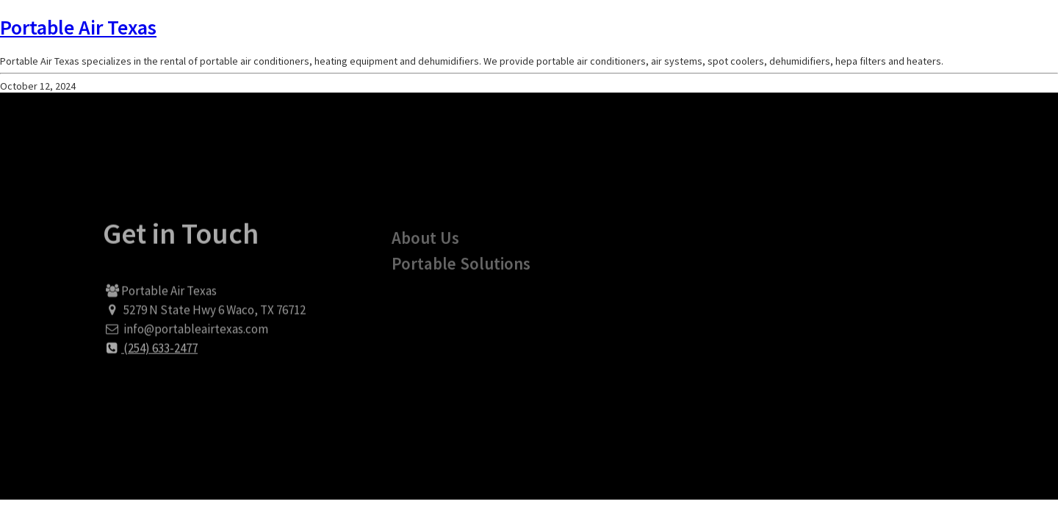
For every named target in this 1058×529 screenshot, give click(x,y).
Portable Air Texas (78, 27)
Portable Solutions (461, 275)
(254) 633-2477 (150, 356)
